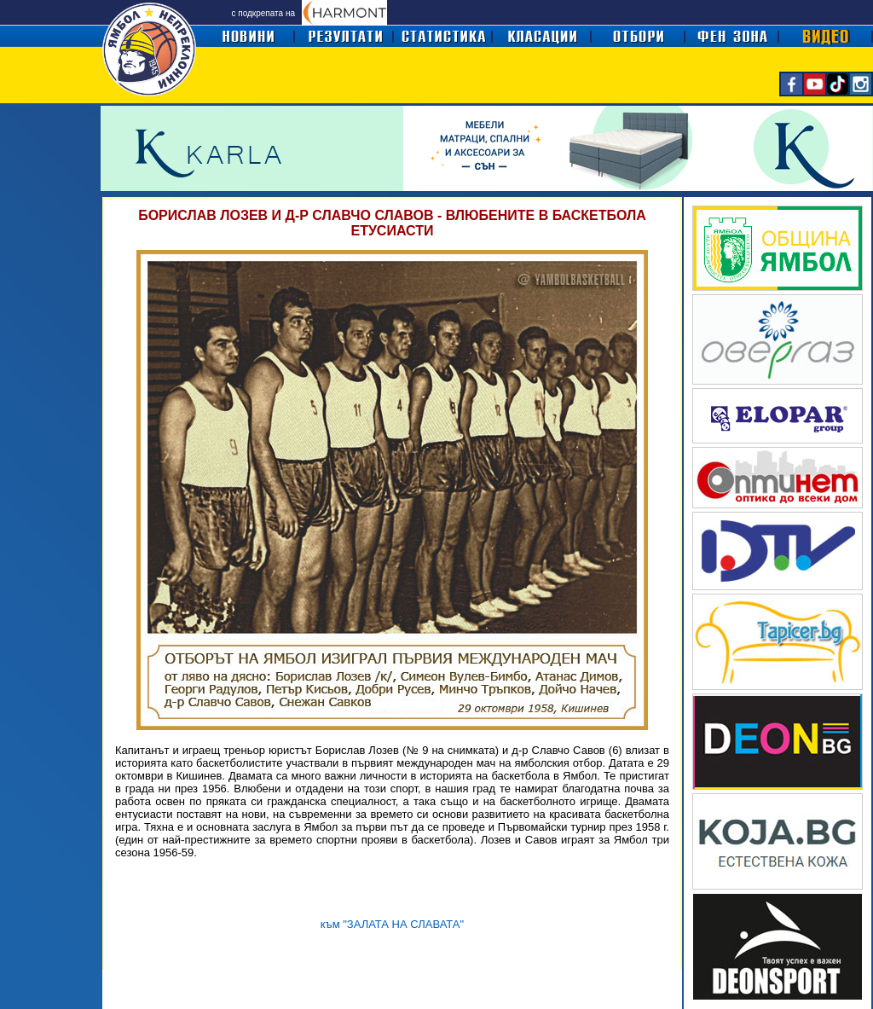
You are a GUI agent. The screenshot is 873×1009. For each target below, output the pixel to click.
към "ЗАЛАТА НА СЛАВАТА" (392, 924)
